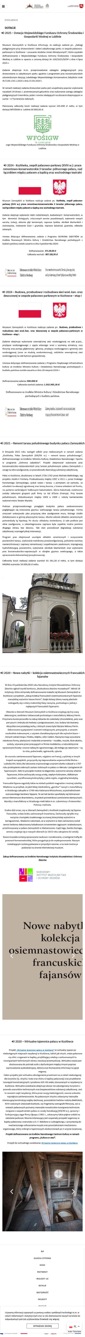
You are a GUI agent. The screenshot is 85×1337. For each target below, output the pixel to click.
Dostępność (42, 1293)
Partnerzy (42, 1272)
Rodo (42, 1265)
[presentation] (11, 613)
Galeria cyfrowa (42, 1258)
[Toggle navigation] (3, 6)
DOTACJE (42, 1286)
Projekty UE (42, 1279)
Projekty (42, 1300)
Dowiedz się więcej (49, 1319)
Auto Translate (74, 1332)
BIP (42, 1252)
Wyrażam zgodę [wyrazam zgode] (42, 1326)
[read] (2, 33)
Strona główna (11, 20)
